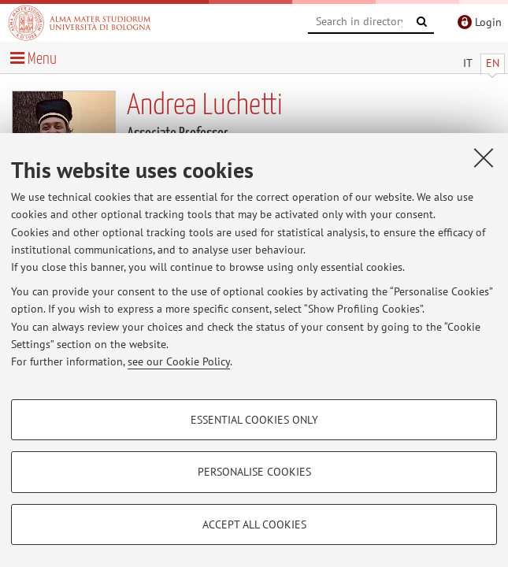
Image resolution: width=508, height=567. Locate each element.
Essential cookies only (254, 420)
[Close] (483, 157)
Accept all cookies (254, 524)
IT (468, 63)
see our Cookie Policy (179, 361)
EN (492, 63)
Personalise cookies (254, 472)
